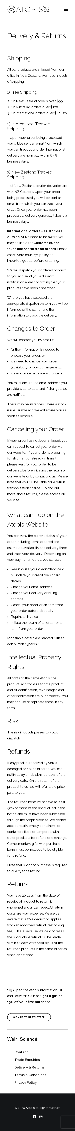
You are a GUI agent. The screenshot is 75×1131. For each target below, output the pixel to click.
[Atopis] (28, 9)
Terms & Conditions (30, 1075)
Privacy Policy (25, 1082)
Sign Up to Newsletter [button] (29, 1017)
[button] (66, 9)
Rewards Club (24, 996)
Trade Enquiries (27, 1060)
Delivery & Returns (29, 1067)
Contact (21, 1052)
